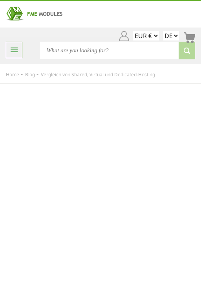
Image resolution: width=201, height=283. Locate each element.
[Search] (117, 50)
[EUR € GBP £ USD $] (146, 35)
